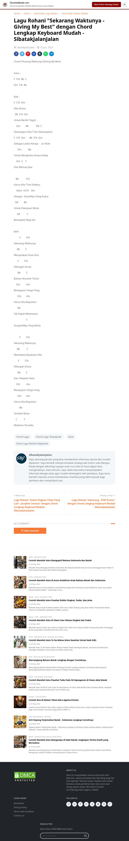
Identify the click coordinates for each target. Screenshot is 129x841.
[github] (110, 804)
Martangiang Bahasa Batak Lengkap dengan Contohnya (57, 660)
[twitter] (98, 804)
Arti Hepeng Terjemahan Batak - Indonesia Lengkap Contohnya (61, 720)
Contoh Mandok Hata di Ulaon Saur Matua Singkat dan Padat (60, 620)
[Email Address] (61, 835)
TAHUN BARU (41, 697)
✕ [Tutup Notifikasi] (124, 4)
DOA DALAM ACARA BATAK (44, 657)
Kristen (32, 697)
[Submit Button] (85, 835)
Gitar (71, 436)
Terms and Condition (24, 811)
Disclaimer (19, 803)
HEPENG (47, 716)
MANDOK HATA (40, 557)
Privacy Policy (20, 807)
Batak (31, 597)
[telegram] (68, 804)
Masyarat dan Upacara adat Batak (47, 736)
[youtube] (86, 804)
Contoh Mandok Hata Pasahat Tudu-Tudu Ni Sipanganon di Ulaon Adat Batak (68, 680)
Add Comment (30, 530)
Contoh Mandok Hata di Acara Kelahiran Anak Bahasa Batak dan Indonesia (67, 580)
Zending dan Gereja (55, 637)
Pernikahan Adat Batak (43, 677)
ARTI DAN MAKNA (36, 716)
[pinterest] (80, 804)
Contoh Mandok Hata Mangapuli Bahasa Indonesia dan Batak (60, 560)
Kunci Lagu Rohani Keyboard (32, 443)
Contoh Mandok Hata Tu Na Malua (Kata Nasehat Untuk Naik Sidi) (62, 640)
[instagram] (104, 804)
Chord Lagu (22, 436)
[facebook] (92, 804)
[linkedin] (74, 804)
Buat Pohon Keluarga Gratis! (106, 4)
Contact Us (19, 815)
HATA (31, 557)
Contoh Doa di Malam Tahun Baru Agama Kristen (54, 700)
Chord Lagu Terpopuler (49, 436)
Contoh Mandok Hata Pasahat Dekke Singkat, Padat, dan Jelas (60, 600)
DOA (31, 657)
